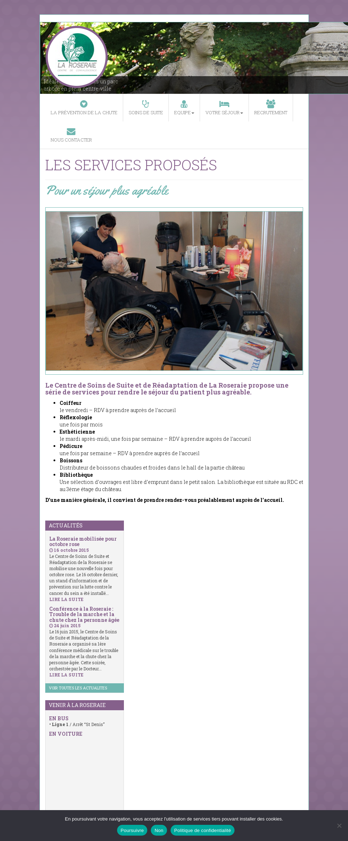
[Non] (339, 825)
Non (158, 830)
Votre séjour (224, 108)
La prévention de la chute (84, 108)
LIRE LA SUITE (66, 599)
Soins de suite (146, 108)
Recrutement (270, 108)
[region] (174, 291)
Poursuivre (132, 830)
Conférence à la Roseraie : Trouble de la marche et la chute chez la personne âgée (84, 614)
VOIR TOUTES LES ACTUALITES (78, 687)
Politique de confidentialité (202, 830)
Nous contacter (71, 135)
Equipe (184, 108)
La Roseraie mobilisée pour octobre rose (83, 541)
